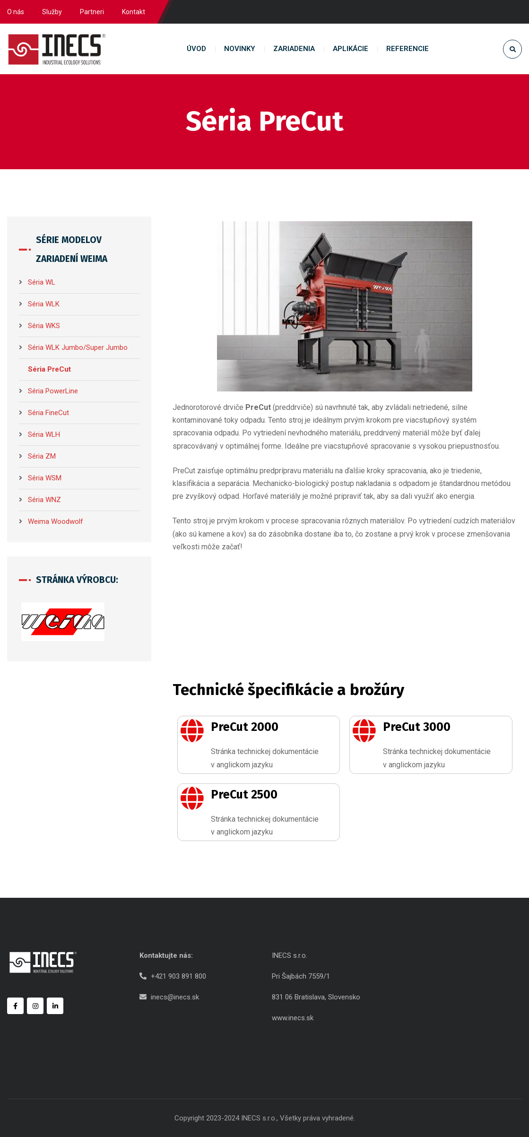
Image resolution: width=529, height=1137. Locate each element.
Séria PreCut (49, 369)
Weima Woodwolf (55, 521)
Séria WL (41, 282)
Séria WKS (44, 325)
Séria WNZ (44, 499)
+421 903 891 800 (178, 976)
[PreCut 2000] (192, 730)
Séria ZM (42, 456)
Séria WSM (44, 478)
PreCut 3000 (417, 727)
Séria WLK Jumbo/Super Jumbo (78, 347)
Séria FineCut (48, 412)
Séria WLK (44, 304)
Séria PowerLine (53, 391)
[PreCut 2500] (192, 798)
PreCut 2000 (244, 727)
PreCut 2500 (244, 795)
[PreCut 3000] (364, 730)
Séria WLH (44, 434)
